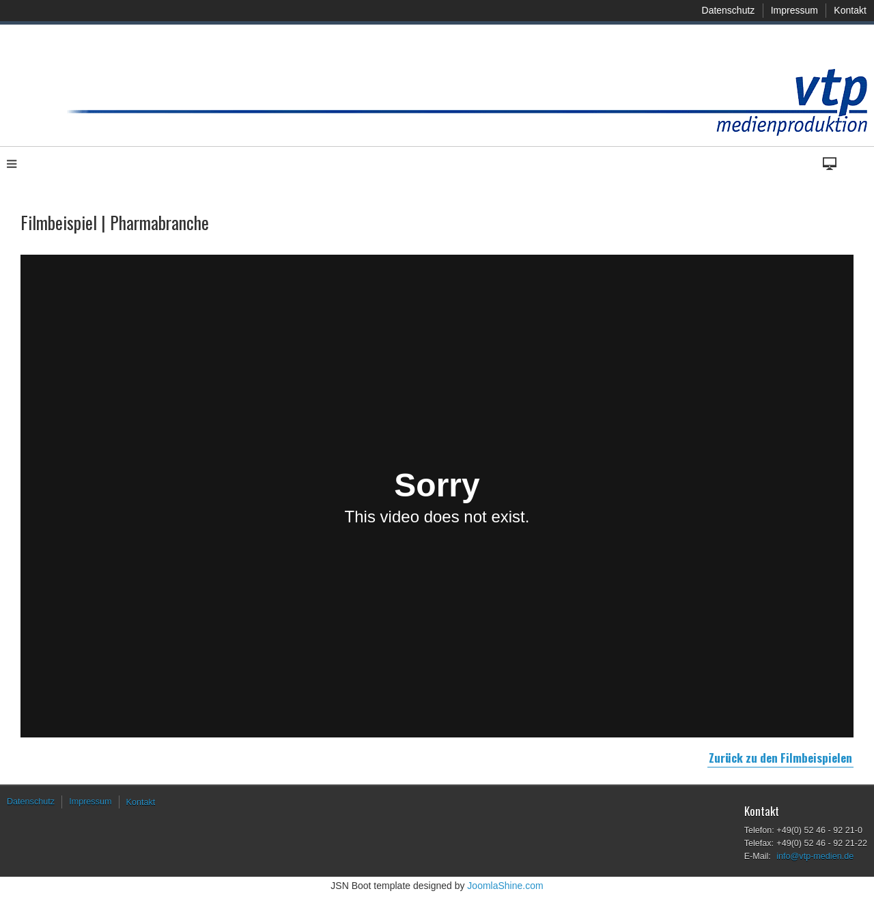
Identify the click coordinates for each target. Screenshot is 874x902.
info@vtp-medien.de (815, 856)
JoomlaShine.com (505, 885)
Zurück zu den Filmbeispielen (780, 757)
